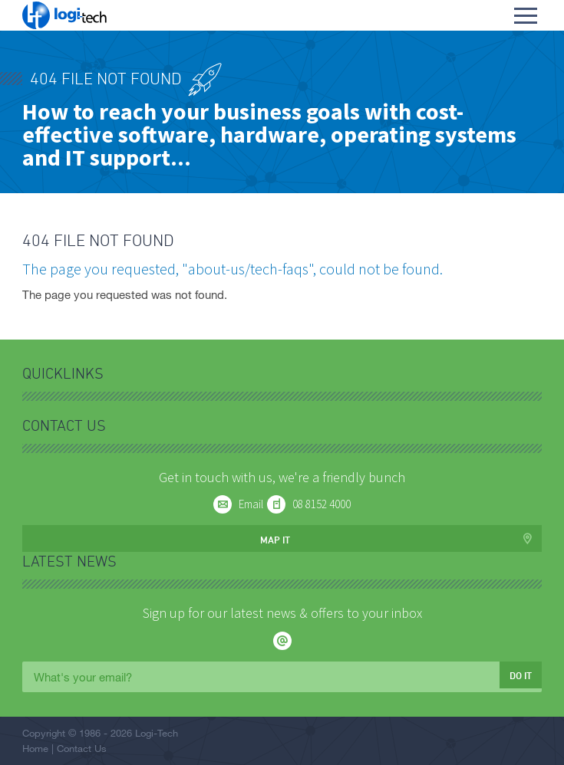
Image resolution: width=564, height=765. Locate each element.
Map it (275, 540)
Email (251, 504)
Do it (521, 675)
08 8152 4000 (321, 504)
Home (35, 748)
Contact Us (82, 748)
